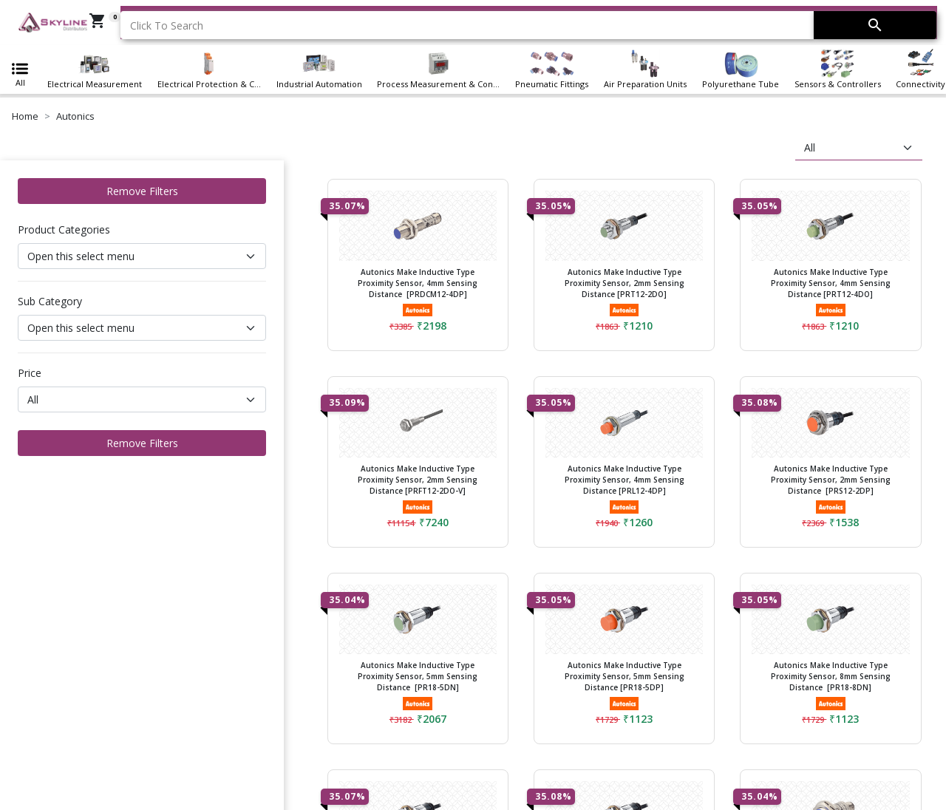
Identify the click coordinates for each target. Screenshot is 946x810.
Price (29, 373)
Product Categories (64, 229)
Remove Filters (142, 191)
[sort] (858, 147)
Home (25, 116)
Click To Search (166, 25)
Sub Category (50, 301)
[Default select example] (142, 256)
